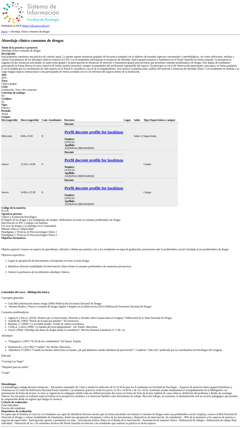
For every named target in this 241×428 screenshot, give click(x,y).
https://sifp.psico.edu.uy (36, 25)
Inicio (4, 31)
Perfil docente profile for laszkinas (93, 132)
